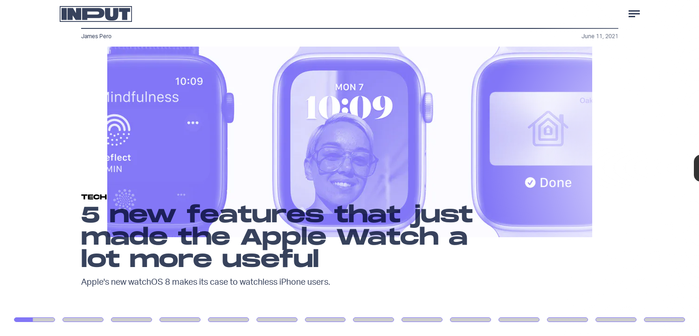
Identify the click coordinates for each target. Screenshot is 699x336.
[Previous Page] (115, 168)
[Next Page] (465, 168)
